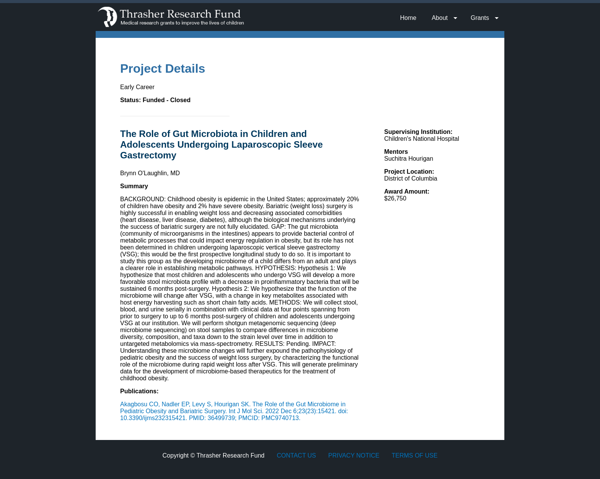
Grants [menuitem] (480, 18)
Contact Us (296, 455)
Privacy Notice (354, 455)
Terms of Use (414, 455)
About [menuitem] (440, 18)
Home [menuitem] (408, 18)
